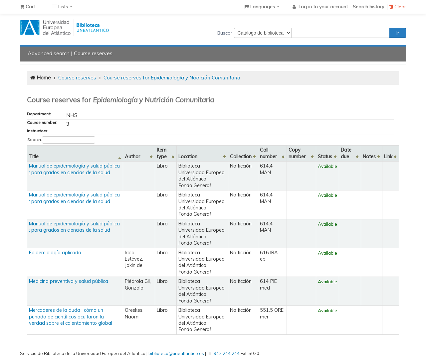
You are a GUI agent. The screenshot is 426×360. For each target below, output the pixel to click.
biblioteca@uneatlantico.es (176, 353)
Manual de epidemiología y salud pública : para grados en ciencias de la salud (74, 169)
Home (44, 77)
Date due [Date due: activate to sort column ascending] (346, 153)
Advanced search (49, 53)
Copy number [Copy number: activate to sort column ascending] (297, 153)
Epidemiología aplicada (55, 253)
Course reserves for (172, 77)
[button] (28, 6)
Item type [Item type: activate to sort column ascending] (162, 153)
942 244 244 (227, 353)
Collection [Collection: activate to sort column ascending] (241, 157)
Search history (368, 7)
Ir (397, 33)
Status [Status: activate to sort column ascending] (325, 157)
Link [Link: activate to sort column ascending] (388, 157)
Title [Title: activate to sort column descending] (34, 157)
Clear (397, 7)
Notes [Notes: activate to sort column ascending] (369, 157)
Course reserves (93, 53)
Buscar (224, 33)
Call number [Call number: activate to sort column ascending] (268, 153)
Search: (61, 140)
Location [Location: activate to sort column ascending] (187, 157)
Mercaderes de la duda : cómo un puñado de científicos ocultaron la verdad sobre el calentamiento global (70, 316)
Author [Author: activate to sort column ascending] (132, 157)
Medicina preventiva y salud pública (68, 281)
